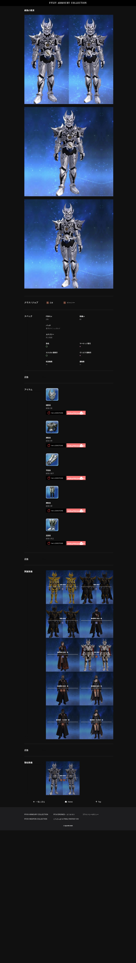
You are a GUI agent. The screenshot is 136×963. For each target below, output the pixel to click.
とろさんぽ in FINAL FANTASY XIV (66, 952)
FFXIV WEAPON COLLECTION (35, 952)
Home (69, 906)
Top (98, 906)
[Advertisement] (68, 310)
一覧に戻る (39, 906)
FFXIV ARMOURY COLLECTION (68, 3)
